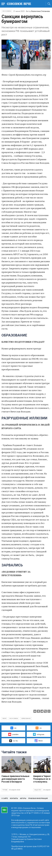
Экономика (6, 11)
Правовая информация (38, 798)
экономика (13, 718)
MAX (39, 740)
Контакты (14, 798)
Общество (37, 790)
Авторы (23, 798)
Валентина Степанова (40, 11)
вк (13, 728)
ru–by (13, 740)
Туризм (4, 790)
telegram (38, 734)
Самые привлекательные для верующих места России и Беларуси (15, 779)
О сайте (5, 798)
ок (39, 728)
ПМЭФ (4, 718)
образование (26, 718)
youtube (13, 734)
